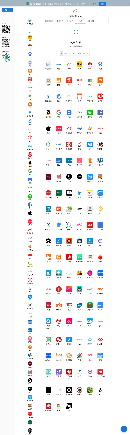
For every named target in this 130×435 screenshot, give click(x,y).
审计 (74, 53)
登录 (94, 4)
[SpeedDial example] (124, 429)
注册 (102, 4)
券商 (65, 53)
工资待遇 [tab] (60, 21)
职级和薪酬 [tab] (49, 21)
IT (61, 53)
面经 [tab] (80, 21)
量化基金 (85, 53)
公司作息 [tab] (70, 21)
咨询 (70, 53)
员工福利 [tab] (90, 21)
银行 (79, 53)
